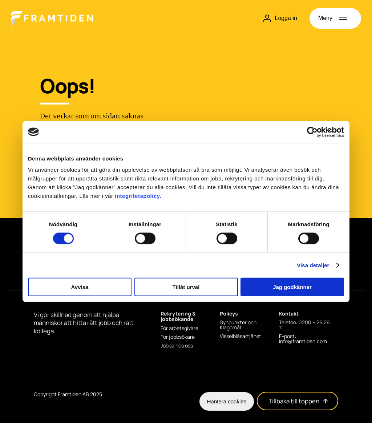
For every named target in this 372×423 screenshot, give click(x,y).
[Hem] (52, 18)
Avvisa (80, 287)
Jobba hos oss (177, 345)
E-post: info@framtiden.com (303, 339)
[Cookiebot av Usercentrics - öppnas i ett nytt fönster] (312, 131)
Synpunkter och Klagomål (238, 325)
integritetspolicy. (138, 196)
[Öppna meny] (335, 18)
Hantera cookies (226, 401)
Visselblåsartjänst (240, 336)
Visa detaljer (313, 265)
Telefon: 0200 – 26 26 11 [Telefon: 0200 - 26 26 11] (304, 325)
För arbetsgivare (179, 328)
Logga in (280, 18)
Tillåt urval (186, 287)
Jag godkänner (292, 287)
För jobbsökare (178, 336)
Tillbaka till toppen (298, 401)
